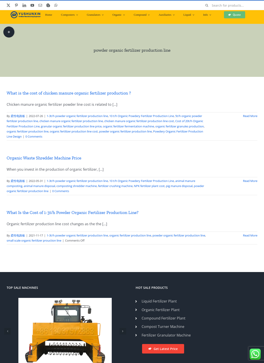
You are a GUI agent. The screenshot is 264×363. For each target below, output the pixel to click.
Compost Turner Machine (163, 326)
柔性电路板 (18, 116)
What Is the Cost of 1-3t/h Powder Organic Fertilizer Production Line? (73, 212)
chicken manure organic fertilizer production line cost (139, 121)
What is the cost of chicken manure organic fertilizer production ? (69, 93)
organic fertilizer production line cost (74, 131)
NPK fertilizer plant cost (149, 186)
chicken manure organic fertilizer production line (71, 121)
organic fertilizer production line (27, 131)
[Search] (207, 5)
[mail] (40, 5)
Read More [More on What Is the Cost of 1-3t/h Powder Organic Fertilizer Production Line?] (250, 235)
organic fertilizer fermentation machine (128, 126)
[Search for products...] (229, 5)
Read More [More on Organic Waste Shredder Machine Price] (250, 181)
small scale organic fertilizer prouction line (34, 240)
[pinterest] (16, 5)
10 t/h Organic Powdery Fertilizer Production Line (141, 116)
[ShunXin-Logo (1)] (24, 13)
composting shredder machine (76, 186)
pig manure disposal (179, 186)
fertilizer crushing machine (115, 186)
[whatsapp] (56, 5)
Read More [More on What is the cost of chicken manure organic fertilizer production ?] (250, 116)
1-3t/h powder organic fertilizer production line (77, 116)
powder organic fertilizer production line (125, 131)
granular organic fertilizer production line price (71, 126)
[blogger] (48, 5)
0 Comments (33, 136)
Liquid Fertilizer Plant (159, 301)
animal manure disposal (39, 186)
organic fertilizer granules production (179, 126)
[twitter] (8, 5)
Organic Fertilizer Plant (161, 309)
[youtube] (32, 5)
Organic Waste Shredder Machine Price (44, 158)
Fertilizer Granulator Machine (166, 335)
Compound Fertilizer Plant (163, 318)
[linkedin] (24, 5)
